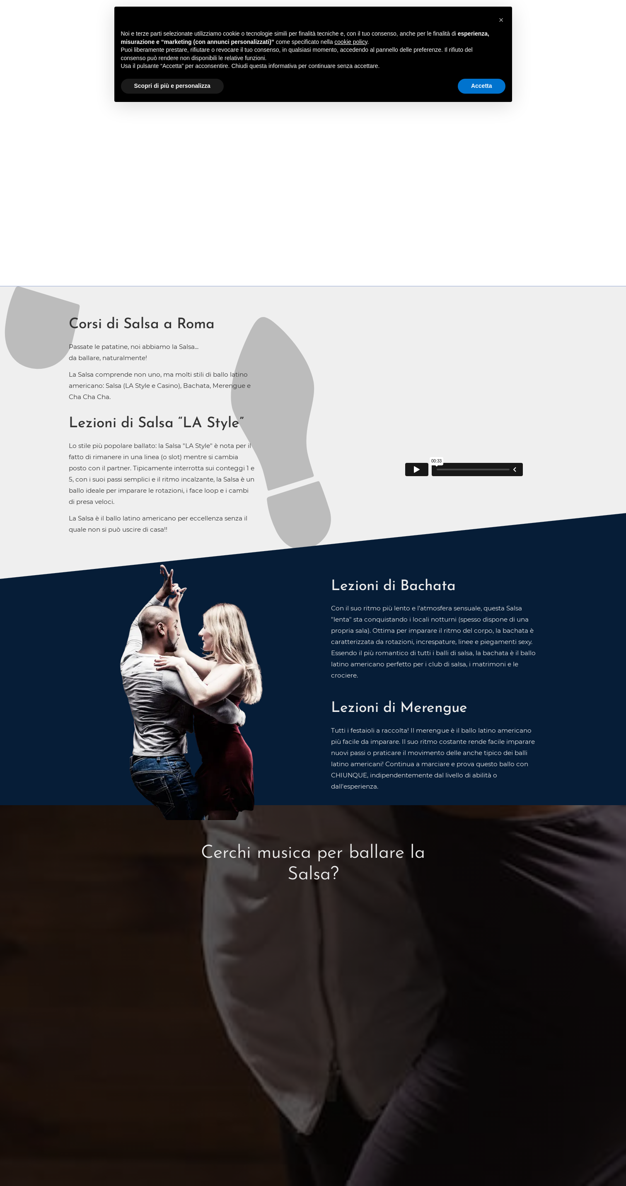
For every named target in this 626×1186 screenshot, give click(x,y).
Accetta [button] (481, 85)
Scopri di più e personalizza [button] (172, 85)
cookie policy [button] (350, 42)
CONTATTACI (313, 171)
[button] (501, 20)
